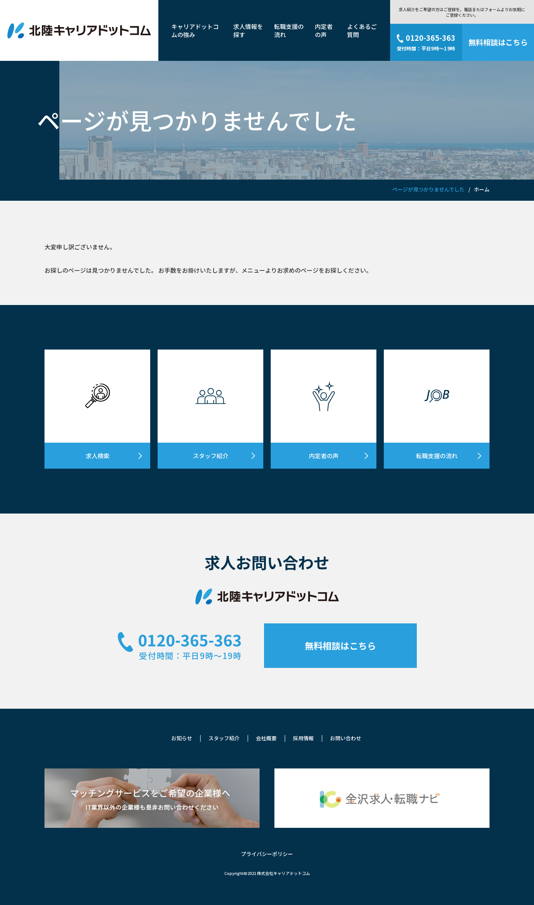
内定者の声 (324, 30)
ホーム (482, 189)
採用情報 (303, 738)
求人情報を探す (248, 30)
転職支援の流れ (289, 30)
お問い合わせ (345, 738)
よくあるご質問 (362, 30)
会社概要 (266, 738)
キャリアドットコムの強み (195, 30)
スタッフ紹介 (224, 738)
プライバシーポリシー (267, 854)
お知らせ (181, 738)
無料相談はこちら (340, 645)
